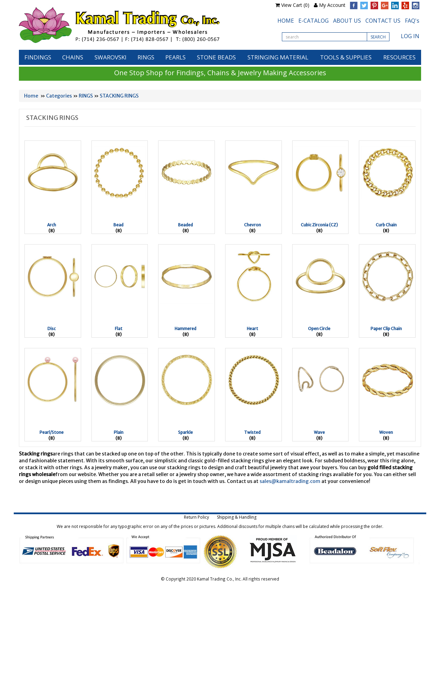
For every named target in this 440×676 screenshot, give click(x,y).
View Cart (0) (295, 5)
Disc (51, 328)
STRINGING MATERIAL (278, 57)
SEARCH (378, 37)
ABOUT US (347, 20)
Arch (51, 224)
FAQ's (412, 20)
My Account (332, 5)
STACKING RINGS (119, 96)
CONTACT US (382, 20)
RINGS (146, 57)
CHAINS (72, 57)
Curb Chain (386, 224)
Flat (118, 328)
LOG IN (410, 36)
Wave (319, 432)
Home (31, 96)
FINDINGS (37, 57)
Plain (118, 432)
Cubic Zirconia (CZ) (319, 224)
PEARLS (175, 57)
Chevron (252, 224)
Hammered (185, 328)
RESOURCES (399, 57)
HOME (285, 20)
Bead (118, 224)
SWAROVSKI (110, 57)
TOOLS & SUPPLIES (346, 57)
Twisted (252, 432)
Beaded (185, 224)
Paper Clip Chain (386, 328)
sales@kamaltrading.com (290, 481)
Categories (59, 96)
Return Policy (196, 517)
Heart (252, 328)
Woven (386, 432)
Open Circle (319, 328)
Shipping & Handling (236, 517)
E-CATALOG (313, 20)
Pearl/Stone (52, 432)
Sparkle (185, 432)
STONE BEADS (216, 57)
